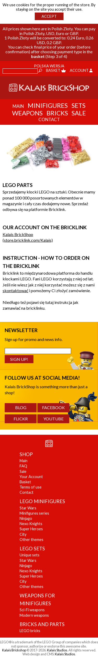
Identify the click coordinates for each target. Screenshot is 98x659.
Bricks (57, 113)
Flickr (21, 418)
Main (23, 460)
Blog (20, 407)
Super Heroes (31, 529)
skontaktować (15, 290)
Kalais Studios (57, 650)
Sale (79, 113)
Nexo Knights (31, 523)
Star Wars (28, 508)
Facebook (53, 407)
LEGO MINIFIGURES (42, 501)
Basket (56, 70)
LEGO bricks (30, 630)
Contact (26, 492)
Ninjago (26, 518)
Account (81, 70)
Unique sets (29, 555)
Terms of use (31, 487)
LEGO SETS (32, 548)
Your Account (31, 476)
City (23, 534)
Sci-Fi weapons (32, 610)
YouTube (53, 418)
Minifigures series (34, 513)
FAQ (23, 466)
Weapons (27, 113)
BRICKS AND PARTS (42, 624)
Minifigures (48, 105)
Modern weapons (34, 615)
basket (38, 56)
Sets (78, 105)
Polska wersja (49, 66)
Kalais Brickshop (14, 650)
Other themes (31, 539)
